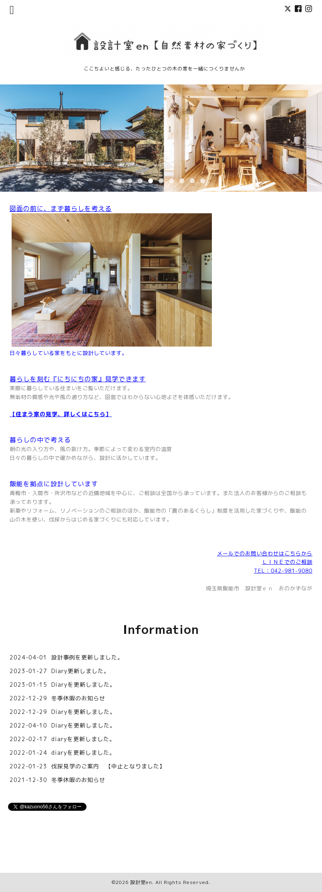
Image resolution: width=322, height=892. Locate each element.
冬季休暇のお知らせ (78, 698)
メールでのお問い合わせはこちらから (264, 553)
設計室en (141, 882)
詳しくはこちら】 (88, 414)
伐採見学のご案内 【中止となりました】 (108, 766)
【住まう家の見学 (34, 414)
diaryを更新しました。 (83, 739)
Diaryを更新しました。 (83, 684)
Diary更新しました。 (80, 671)
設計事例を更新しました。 (87, 657)
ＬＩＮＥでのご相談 (287, 561)
